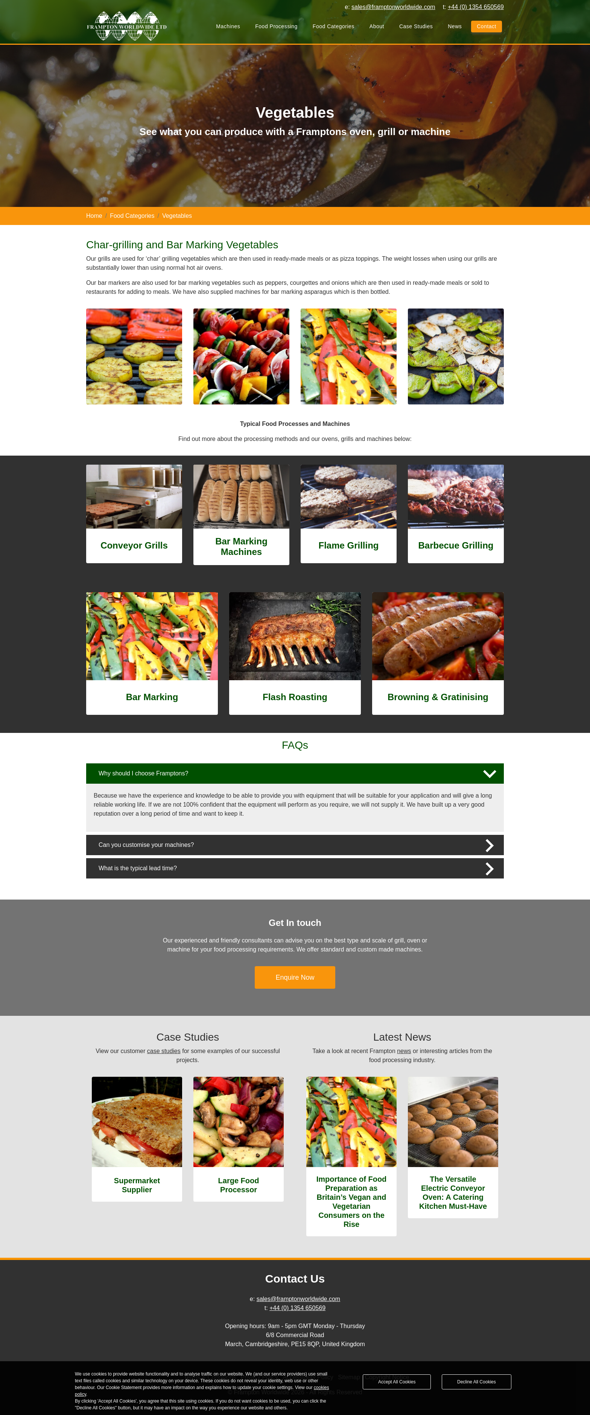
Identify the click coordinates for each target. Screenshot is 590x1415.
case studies (164, 1051)
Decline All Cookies (476, 1382)
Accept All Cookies (396, 1382)
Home (94, 216)
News (455, 27)
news (404, 1051)
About (377, 27)
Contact (486, 27)
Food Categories (333, 27)
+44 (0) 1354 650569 (297, 1308)
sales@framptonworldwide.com (299, 1299)
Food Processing (276, 27)
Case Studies (416, 27)
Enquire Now (294, 977)
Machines (228, 27)
